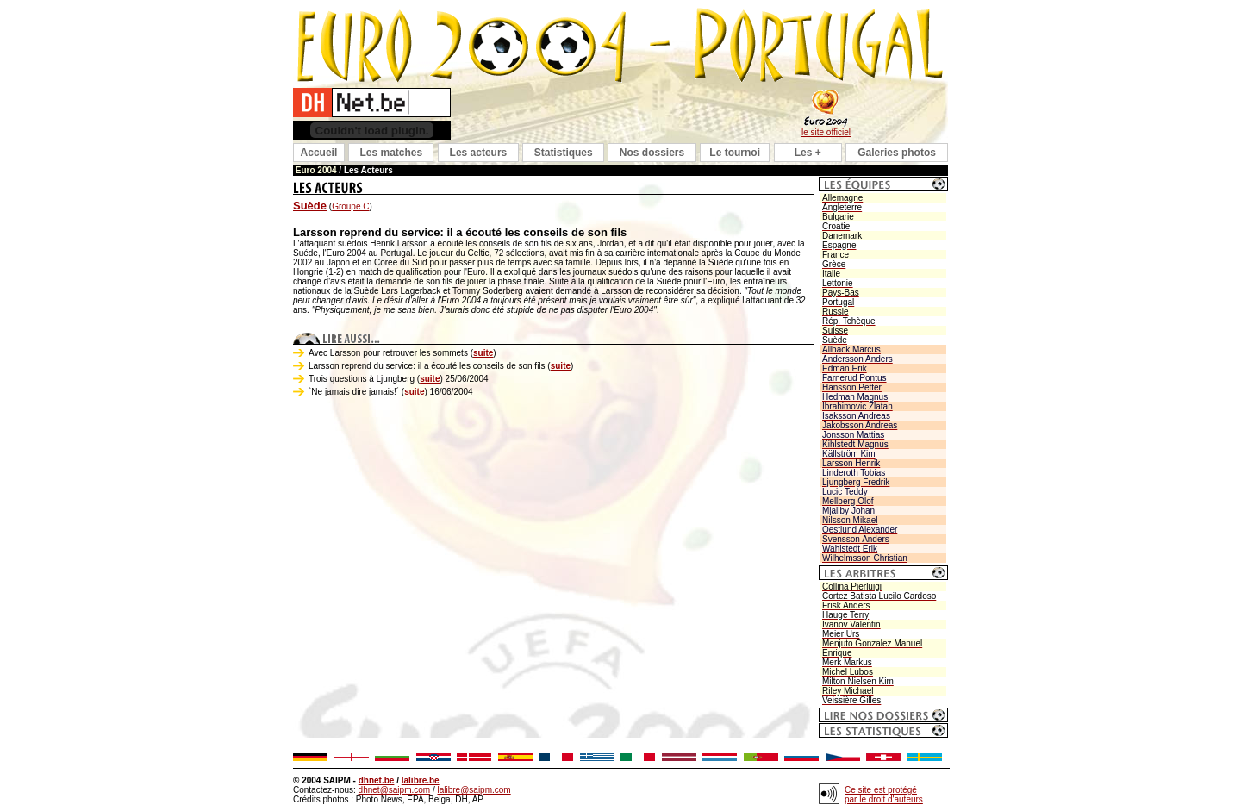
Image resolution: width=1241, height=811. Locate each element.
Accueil (319, 153)
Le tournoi (734, 153)
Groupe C (350, 206)
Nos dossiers (652, 153)
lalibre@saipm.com (473, 790)
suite (483, 353)
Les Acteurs (368, 170)
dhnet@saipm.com (395, 790)
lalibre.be (421, 780)
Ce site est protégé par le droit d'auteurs (884, 794)
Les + (808, 153)
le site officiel (826, 132)
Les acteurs (479, 153)
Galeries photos (896, 153)
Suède (310, 205)
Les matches (390, 153)
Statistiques (563, 153)
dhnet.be (377, 780)
